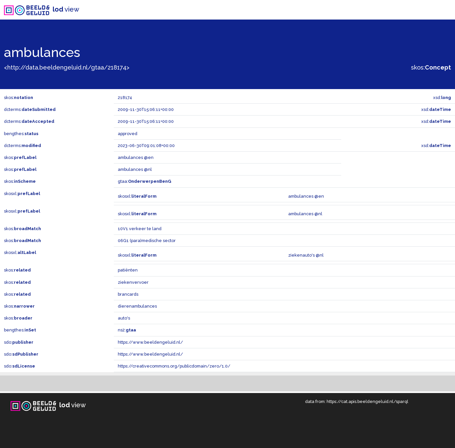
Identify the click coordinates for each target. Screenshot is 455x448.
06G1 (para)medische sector (147, 240)
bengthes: (21, 133)
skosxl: (22, 193)
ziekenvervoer (133, 282)
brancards (128, 294)
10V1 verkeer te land (139, 228)
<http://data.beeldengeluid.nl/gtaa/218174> (66, 67)
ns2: (127, 329)
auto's (124, 318)
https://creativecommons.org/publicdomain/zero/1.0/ (174, 366)
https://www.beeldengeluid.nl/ (150, 342)
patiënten (128, 270)
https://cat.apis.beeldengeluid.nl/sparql (367, 401)
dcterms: (30, 109)
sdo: (18, 342)
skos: (431, 67)
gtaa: (144, 181)
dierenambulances (137, 306)
